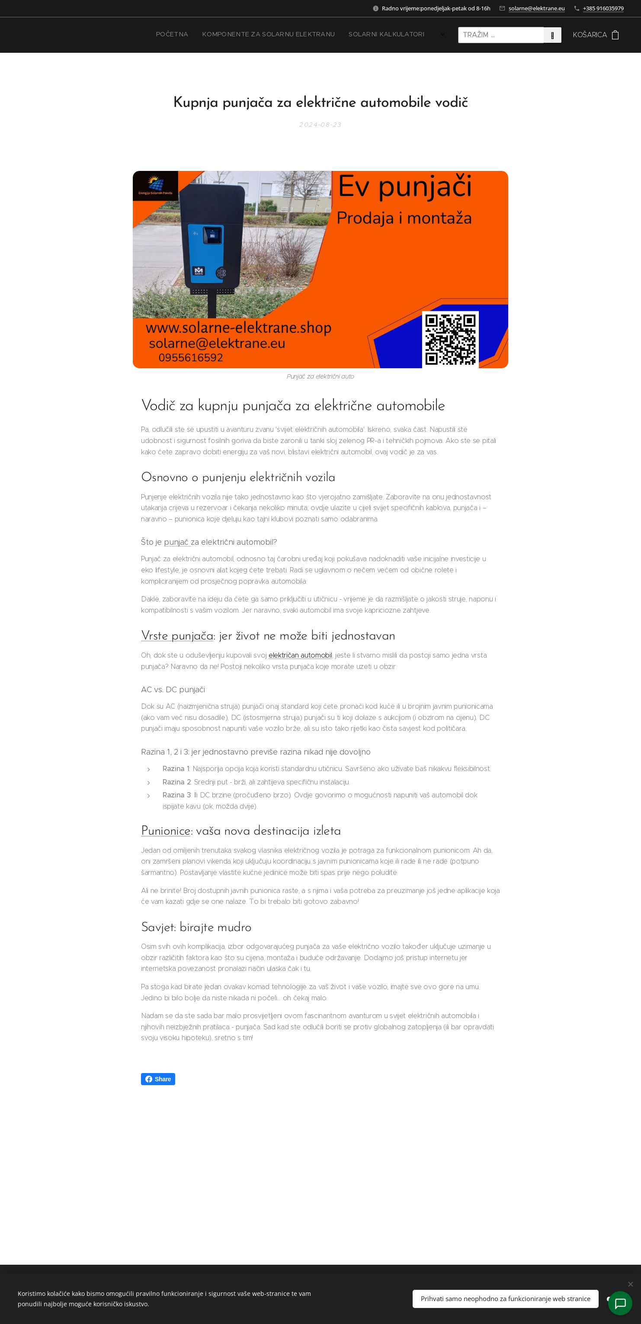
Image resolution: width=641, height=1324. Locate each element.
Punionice (166, 831)
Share (158, 1079)
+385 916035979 (603, 8)
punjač (177, 542)
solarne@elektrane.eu (537, 8)
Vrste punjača (177, 636)
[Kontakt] (620, 1303)
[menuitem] (325, 35)
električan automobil (300, 655)
